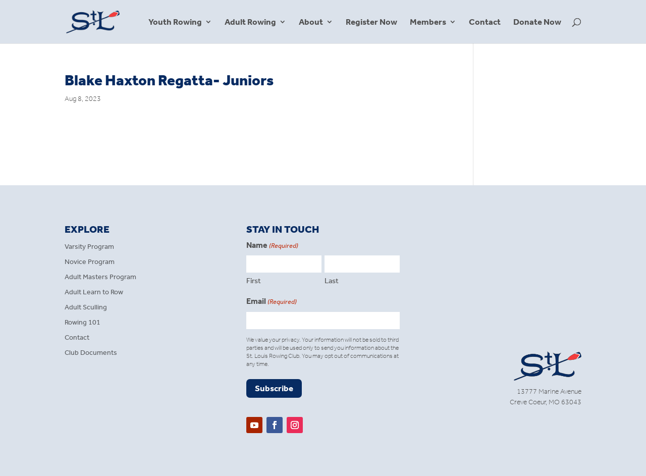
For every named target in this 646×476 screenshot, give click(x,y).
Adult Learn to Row (94, 292)
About (311, 22)
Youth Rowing (175, 22)
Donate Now (537, 22)
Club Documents (91, 353)
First (253, 280)
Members (428, 22)
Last (332, 280)
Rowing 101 (82, 323)
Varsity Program (89, 247)
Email (271, 302)
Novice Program (90, 262)
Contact (485, 22)
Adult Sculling (86, 307)
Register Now (371, 22)
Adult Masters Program (100, 277)
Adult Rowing (250, 22)
